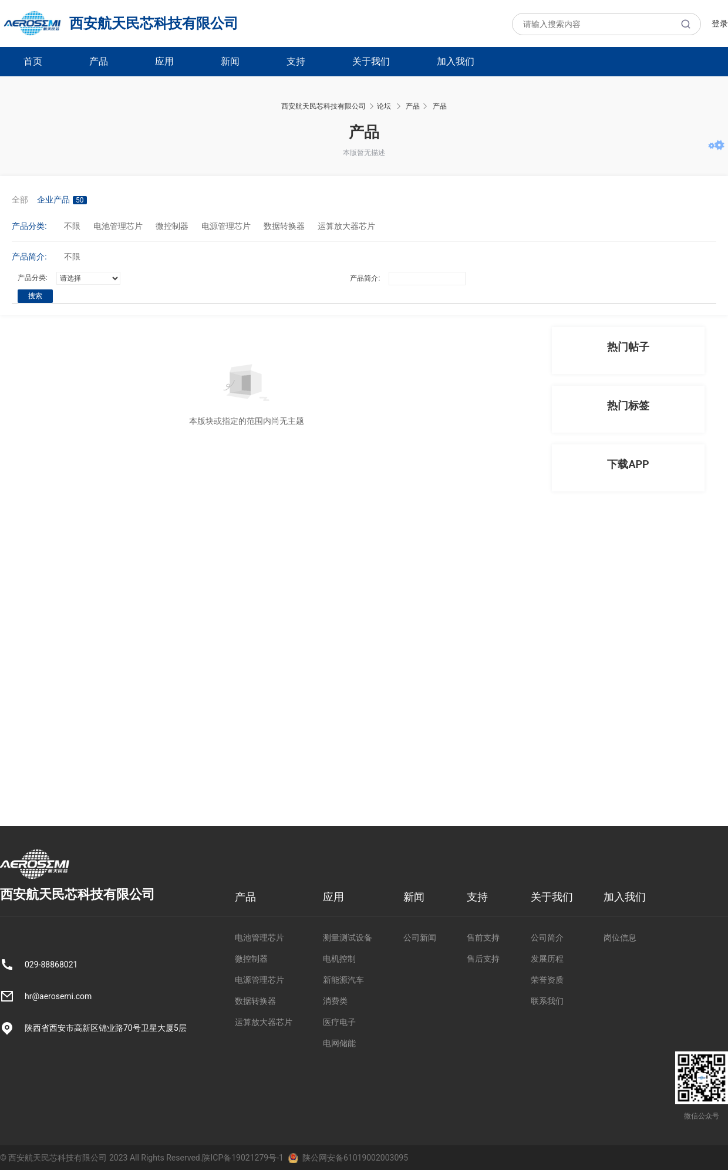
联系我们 (547, 1001)
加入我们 (455, 61)
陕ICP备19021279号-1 (242, 1157)
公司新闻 (419, 937)
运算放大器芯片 (346, 226)
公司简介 (547, 937)
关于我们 (371, 61)
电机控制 (339, 958)
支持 (296, 61)
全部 (20, 199)
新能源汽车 (343, 979)
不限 (72, 226)
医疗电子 (339, 1022)
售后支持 (483, 958)
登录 (720, 23)
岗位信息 (620, 937)
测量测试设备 (347, 937)
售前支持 (483, 937)
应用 (164, 61)
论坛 (384, 106)
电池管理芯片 (118, 226)
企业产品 (62, 199)
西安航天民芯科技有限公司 (119, 23)
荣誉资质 (547, 979)
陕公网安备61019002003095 (355, 1157)
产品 (98, 61)
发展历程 (547, 958)
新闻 (230, 61)
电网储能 (339, 1043)
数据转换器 (284, 226)
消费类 (335, 1001)
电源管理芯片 (226, 226)
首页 (32, 61)
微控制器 (172, 226)
